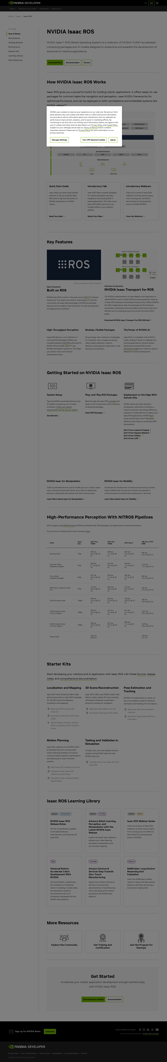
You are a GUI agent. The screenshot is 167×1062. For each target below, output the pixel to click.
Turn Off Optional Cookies (93, 140)
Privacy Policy (97, 125)
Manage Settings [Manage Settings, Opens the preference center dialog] (59, 140)
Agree (113, 140)
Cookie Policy (112, 125)
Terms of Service (91, 128)
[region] (84, 126)
